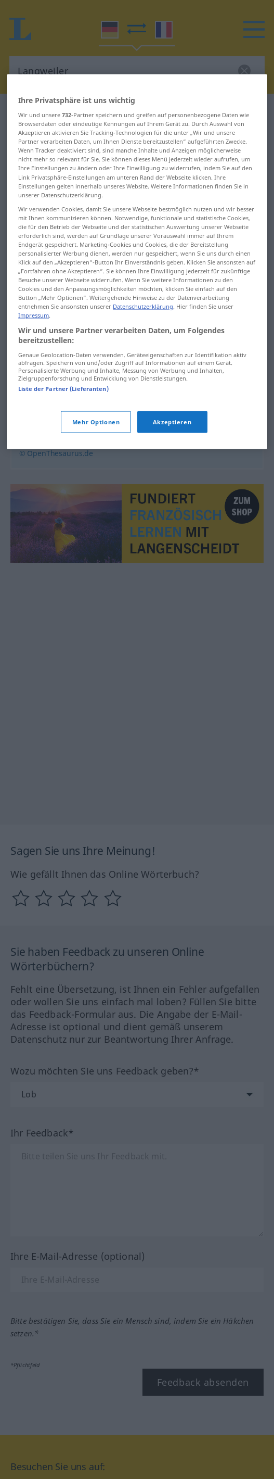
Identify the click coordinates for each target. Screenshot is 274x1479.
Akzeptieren (172, 451)
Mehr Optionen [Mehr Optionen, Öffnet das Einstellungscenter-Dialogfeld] (96, 451)
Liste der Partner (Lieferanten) (63, 418)
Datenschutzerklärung (143, 335)
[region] (137, 290)
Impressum (33, 344)
